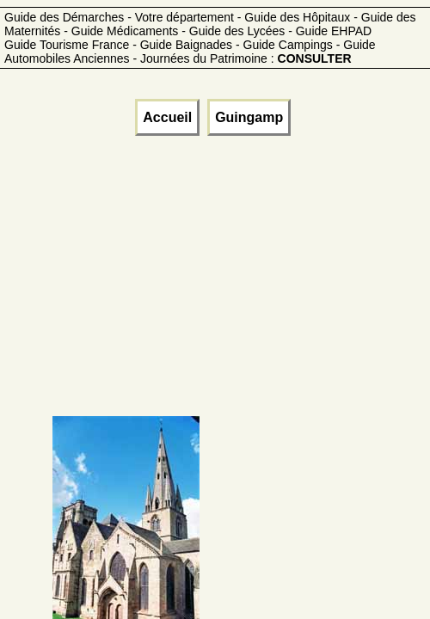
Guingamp (249, 117)
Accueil (167, 117)
